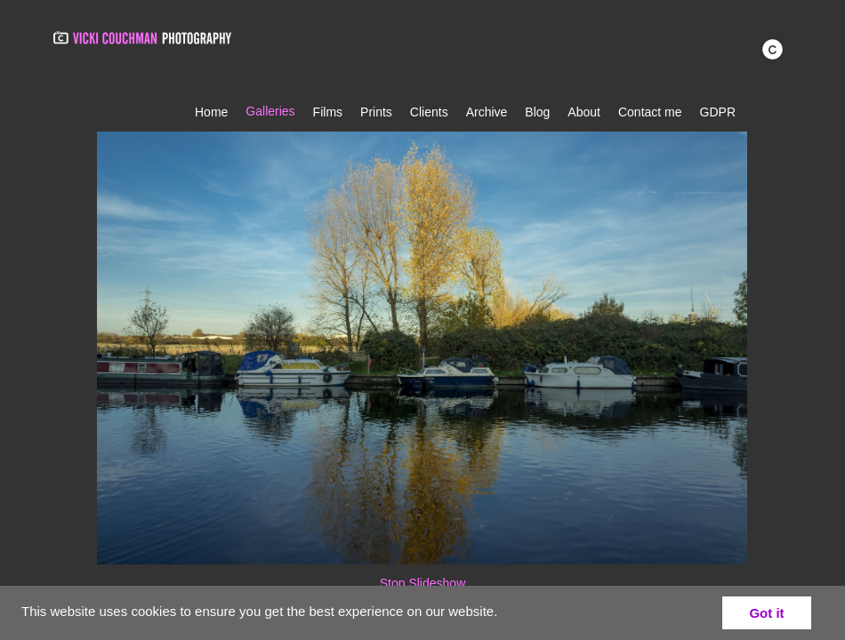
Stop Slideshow (423, 583)
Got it (766, 612)
